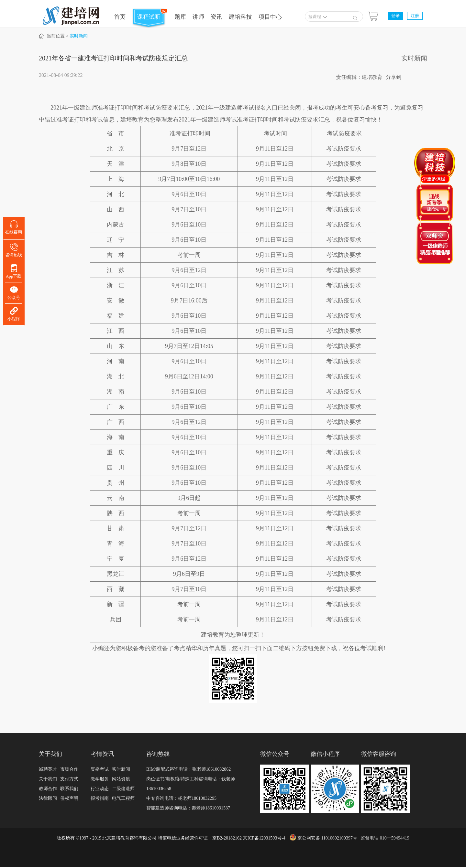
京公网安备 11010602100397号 (327, 838)
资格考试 (100, 769)
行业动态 (100, 788)
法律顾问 (48, 798)
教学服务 (100, 779)
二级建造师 (123, 788)
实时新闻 (79, 36)
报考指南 (100, 798)
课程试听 (149, 17)
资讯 (216, 17)
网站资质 (121, 779)
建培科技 (240, 17)
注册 (415, 15)
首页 (120, 17)
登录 (395, 15)
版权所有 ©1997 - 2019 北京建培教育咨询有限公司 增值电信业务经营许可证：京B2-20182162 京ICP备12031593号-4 (171, 838)
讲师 (198, 17)
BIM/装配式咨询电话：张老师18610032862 (188, 769)
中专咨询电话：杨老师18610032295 (181, 798)
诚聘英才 (48, 769)
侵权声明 (69, 798)
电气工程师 (123, 798)
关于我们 (48, 779)
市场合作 (69, 769)
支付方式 (69, 779)
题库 (180, 17)
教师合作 (48, 788)
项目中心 (270, 17)
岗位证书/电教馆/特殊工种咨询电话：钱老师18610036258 (190, 784)
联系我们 (69, 788)
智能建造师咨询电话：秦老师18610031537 (188, 808)
